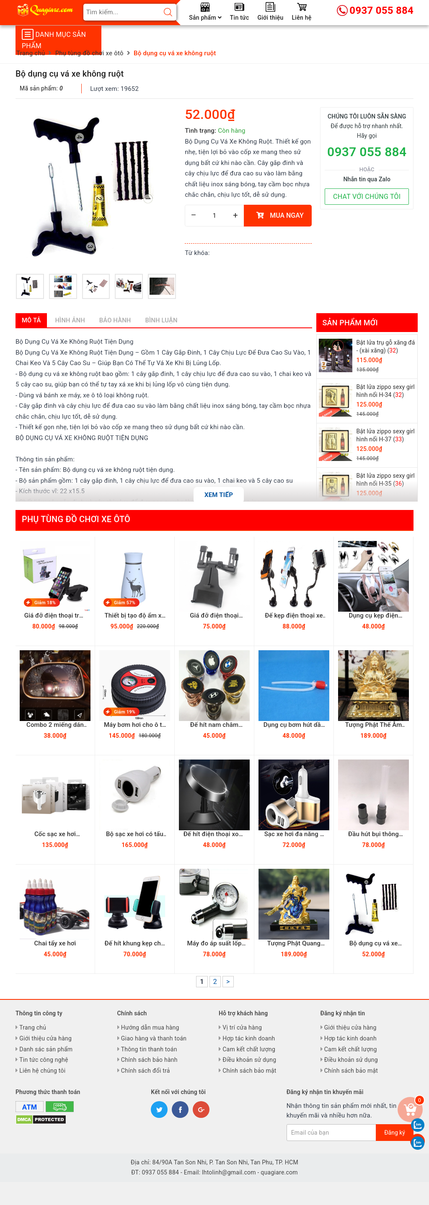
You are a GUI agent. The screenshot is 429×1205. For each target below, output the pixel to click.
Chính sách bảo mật (249, 1070)
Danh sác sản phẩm (45, 1049)
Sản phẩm (205, 17)
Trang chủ (32, 1027)
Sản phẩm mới (350, 322)
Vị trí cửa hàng (242, 1027)
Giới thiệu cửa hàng (45, 1038)
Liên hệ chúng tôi (42, 1070)
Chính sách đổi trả (145, 1070)
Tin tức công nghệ (43, 1059)
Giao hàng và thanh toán (154, 1038)
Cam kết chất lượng (248, 1049)
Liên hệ (302, 17)
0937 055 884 (366, 151)
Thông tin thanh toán (149, 1049)
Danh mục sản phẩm (54, 39)
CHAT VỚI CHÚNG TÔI (367, 197)
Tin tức (239, 17)
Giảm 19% (124, 712)
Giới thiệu (271, 17)
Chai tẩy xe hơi (55, 943)
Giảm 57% (124, 602)
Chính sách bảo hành (149, 1059)
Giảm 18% (45, 602)
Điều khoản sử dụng (249, 1059)
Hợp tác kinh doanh (248, 1038)
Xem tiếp (218, 495)
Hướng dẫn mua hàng (150, 1027)
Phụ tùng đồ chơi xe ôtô (76, 519)
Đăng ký (394, 1132)
